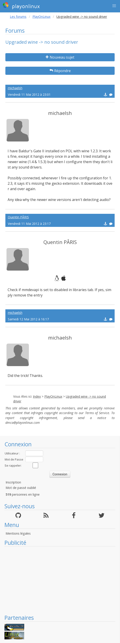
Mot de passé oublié (21, 488)
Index (37, 396)
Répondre (60, 70)
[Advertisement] (59, 580)
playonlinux (21, 5)
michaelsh (15, 88)
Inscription (13, 482)
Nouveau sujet (60, 57)
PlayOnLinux (41, 16)
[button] (114, 6)
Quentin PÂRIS (18, 217)
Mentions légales (18, 533)
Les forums (18, 16)
